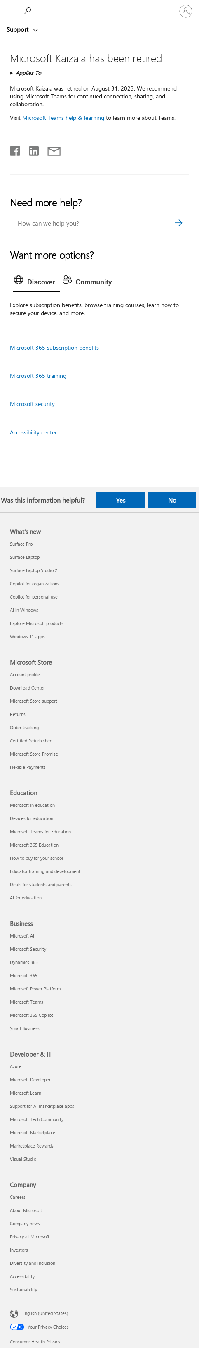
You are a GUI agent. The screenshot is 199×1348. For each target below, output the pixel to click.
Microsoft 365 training (38, 375)
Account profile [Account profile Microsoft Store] (25, 674)
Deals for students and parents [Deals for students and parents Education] (41, 884)
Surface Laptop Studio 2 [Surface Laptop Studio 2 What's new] (33, 570)
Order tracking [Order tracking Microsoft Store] (24, 727)
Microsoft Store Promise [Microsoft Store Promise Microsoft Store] (34, 754)
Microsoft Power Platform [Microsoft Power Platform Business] (35, 988)
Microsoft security (32, 404)
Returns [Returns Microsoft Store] (18, 714)
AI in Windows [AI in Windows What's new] (24, 610)
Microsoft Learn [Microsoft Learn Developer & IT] (25, 1093)
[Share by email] (50, 149)
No (172, 500)
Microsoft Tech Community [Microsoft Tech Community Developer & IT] (36, 1119)
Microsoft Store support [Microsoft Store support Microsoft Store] (33, 701)
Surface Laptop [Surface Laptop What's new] (25, 557)
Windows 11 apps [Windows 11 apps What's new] (27, 636)
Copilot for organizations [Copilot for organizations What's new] (34, 583)
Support (18, 29)
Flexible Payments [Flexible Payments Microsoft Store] (28, 767)
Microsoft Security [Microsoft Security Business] (28, 949)
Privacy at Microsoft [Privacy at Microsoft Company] (29, 1236)
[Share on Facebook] (15, 149)
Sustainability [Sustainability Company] (23, 1289)
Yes (120, 500)
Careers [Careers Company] (18, 1197)
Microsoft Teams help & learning (63, 118)
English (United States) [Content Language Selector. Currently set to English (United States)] (45, 1313)
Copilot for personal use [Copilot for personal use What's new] (34, 597)
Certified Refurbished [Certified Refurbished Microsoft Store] (31, 740)
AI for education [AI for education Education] (26, 898)
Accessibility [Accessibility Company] (22, 1276)
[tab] (36, 282)
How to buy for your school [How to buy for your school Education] (36, 858)
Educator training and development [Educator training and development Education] (45, 871)
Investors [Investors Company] (19, 1250)
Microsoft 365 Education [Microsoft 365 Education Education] (34, 845)
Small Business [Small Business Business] (25, 1028)
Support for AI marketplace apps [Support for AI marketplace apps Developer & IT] (42, 1106)
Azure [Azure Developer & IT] (15, 1066)
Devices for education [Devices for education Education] (31, 818)
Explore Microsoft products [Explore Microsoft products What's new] (36, 623)
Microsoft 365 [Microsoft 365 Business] (23, 975)
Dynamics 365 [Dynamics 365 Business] (24, 962)
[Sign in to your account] (186, 11)
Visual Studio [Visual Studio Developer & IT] (23, 1159)
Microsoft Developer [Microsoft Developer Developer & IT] (30, 1079)
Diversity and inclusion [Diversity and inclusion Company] (32, 1263)
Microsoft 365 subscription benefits (54, 347)
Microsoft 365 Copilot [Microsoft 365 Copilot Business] (31, 1015)
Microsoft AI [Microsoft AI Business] (22, 936)
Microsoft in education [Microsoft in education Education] (32, 805)
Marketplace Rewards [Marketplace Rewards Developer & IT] (32, 1146)
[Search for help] (29, 10)
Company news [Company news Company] (25, 1223)
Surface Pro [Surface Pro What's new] (21, 544)
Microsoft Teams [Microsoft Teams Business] (26, 1002)
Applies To (28, 72)
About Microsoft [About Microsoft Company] (26, 1210)
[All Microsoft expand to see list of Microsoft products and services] (10, 11)
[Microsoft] (99, 6)
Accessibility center (33, 432)
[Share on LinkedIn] (30, 149)
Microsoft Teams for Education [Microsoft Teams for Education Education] (40, 831)
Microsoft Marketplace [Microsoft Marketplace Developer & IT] (32, 1132)
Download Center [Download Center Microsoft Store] (27, 688)
